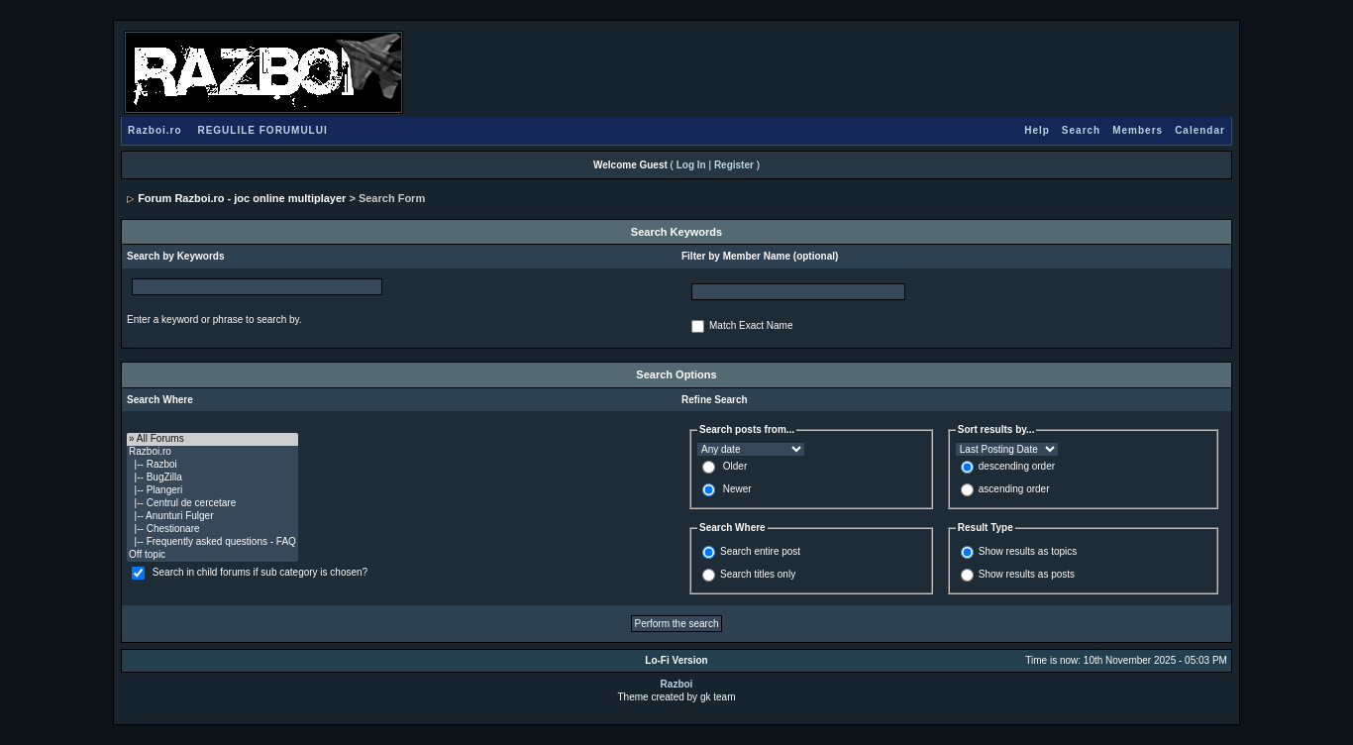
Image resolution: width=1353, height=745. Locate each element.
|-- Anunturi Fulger (212, 516)
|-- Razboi (212, 465)
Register (734, 165)
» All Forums (212, 439)
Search (1081, 130)
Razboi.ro (155, 130)
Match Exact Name (750, 325)
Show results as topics (1028, 551)
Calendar (1200, 130)
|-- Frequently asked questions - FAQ (212, 542)
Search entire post (760, 551)
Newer (737, 488)
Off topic (212, 555)
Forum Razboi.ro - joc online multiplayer (242, 198)
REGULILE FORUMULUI (262, 130)
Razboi (677, 684)
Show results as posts (1027, 574)
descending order (1017, 466)
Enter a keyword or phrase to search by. (214, 319)
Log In (691, 165)
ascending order (1014, 488)
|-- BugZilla (212, 478)
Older (735, 466)
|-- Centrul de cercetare (212, 503)
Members (1137, 130)
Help (1037, 130)
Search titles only (757, 574)
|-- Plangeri (212, 490)
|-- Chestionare (212, 529)
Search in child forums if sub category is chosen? (260, 572)
